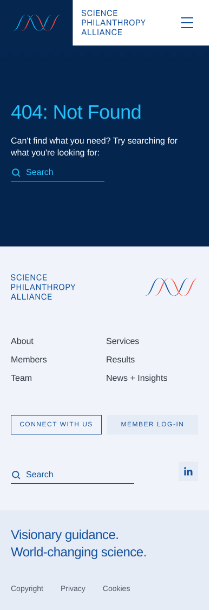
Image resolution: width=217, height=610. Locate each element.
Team (21, 378)
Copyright (27, 588)
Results (120, 360)
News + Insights (136, 378)
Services (122, 341)
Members (29, 360)
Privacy (73, 588)
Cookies (116, 588)
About (22, 341)
